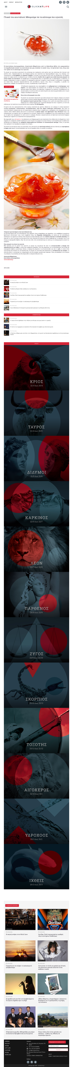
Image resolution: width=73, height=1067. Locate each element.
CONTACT (11, 2)
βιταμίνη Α (18, 119)
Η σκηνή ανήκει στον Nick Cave (19, 282)
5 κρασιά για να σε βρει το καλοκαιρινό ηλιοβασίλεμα (24, 301)
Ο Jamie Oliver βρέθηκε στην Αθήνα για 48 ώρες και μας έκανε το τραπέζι (30, 320)
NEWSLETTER (18, 2)
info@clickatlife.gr (34, 1050)
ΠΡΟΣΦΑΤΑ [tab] (36, 277)
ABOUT (6, 2)
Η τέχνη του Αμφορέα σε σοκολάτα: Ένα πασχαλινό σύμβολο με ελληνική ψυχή (31, 327)
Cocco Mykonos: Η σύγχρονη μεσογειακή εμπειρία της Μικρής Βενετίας (30, 308)
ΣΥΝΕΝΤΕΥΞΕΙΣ (36, 314)
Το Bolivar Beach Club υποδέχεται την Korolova (23, 289)
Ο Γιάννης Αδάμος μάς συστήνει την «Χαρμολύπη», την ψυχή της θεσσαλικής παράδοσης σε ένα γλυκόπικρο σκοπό (39, 333)
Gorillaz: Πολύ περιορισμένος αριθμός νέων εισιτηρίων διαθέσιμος (28, 295)
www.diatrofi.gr (8, 259)
